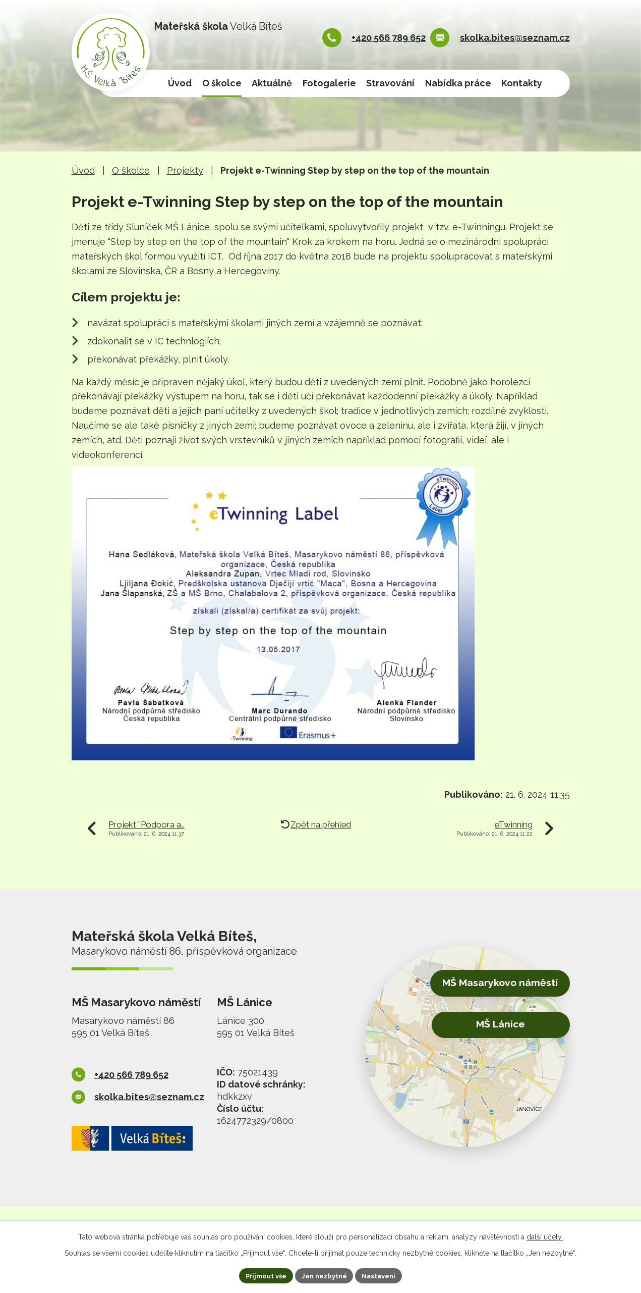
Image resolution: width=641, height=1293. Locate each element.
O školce (222, 83)
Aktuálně (272, 83)
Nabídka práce (458, 83)
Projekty (185, 170)
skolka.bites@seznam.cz (515, 37)
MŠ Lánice (492, 1024)
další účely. (545, 1235)
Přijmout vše (261, 1275)
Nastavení (383, 1275)
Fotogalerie (329, 83)
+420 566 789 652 (389, 37)
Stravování (390, 83)
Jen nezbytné (324, 1275)
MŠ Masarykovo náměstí (491, 985)
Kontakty (521, 83)
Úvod (180, 83)
